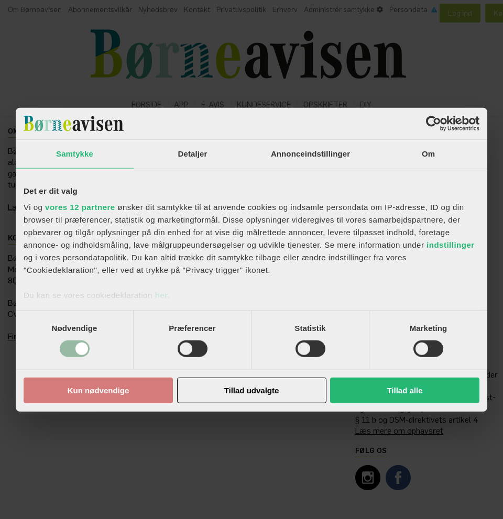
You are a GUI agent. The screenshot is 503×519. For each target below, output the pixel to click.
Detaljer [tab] (192, 153)
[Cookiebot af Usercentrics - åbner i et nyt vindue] (433, 123)
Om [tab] (428, 153)
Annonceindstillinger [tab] (310, 153)
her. (162, 295)
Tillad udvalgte (251, 390)
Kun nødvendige (98, 390)
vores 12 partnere (80, 207)
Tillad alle (404, 390)
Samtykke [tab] (74, 153)
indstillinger (451, 244)
